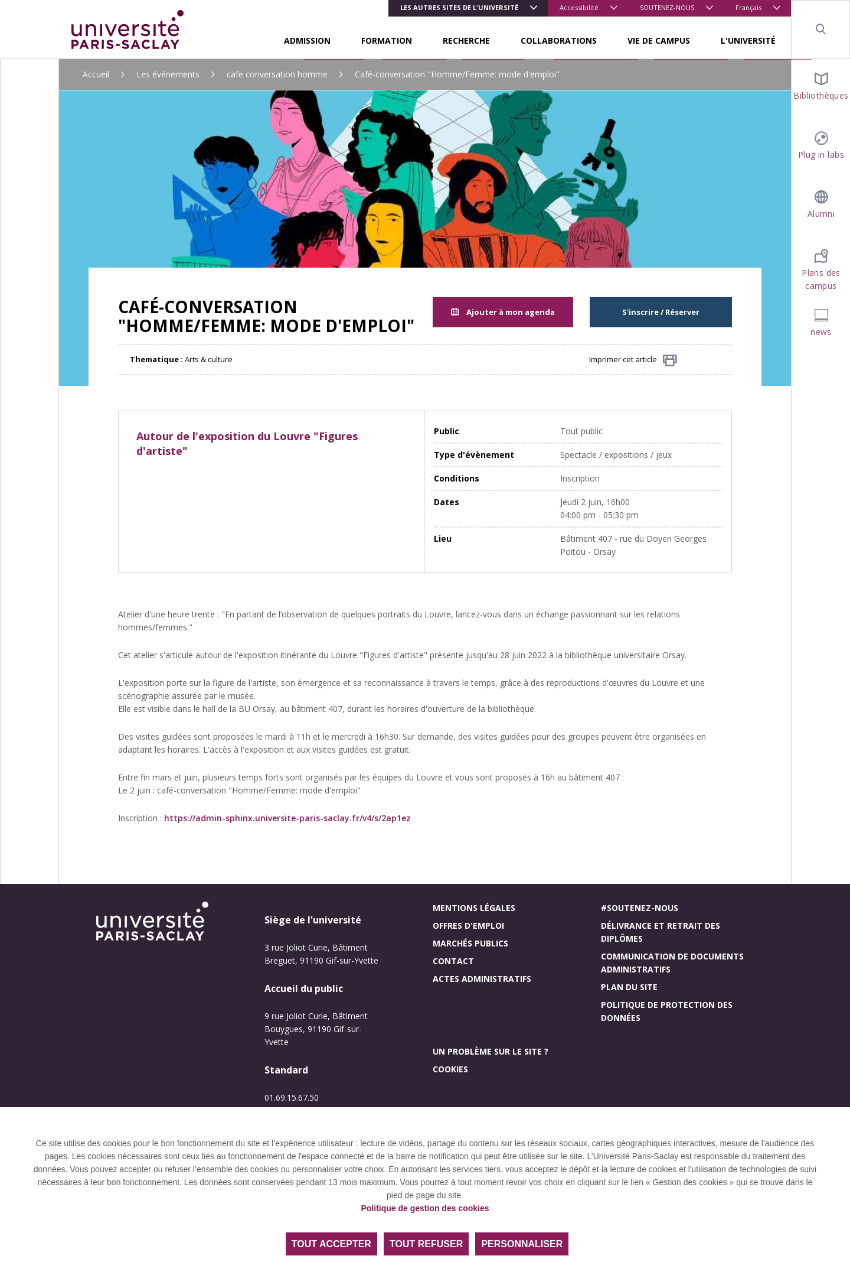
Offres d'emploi (468, 925)
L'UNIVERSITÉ (748, 40)
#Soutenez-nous (639, 907)
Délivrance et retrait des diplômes (660, 932)
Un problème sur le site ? (490, 1051)
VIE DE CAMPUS (658, 40)
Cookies (450, 1069)
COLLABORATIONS (559, 40)
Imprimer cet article (633, 360)
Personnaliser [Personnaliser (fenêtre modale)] (522, 1244)
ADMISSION (307, 40)
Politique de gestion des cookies (425, 1208)
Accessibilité (579, 7)
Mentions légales (474, 907)
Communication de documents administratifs (672, 963)
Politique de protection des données (667, 1011)
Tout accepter (331, 1244)
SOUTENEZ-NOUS (667, 7)
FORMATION (386, 40)
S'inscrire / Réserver (660, 312)
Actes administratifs (482, 978)
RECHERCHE (466, 40)
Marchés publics (470, 943)
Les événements (168, 74)
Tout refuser (426, 1244)
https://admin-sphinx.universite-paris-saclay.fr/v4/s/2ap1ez (287, 818)
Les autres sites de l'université (459, 7)
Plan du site (629, 987)
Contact (453, 961)
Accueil (96, 74)
